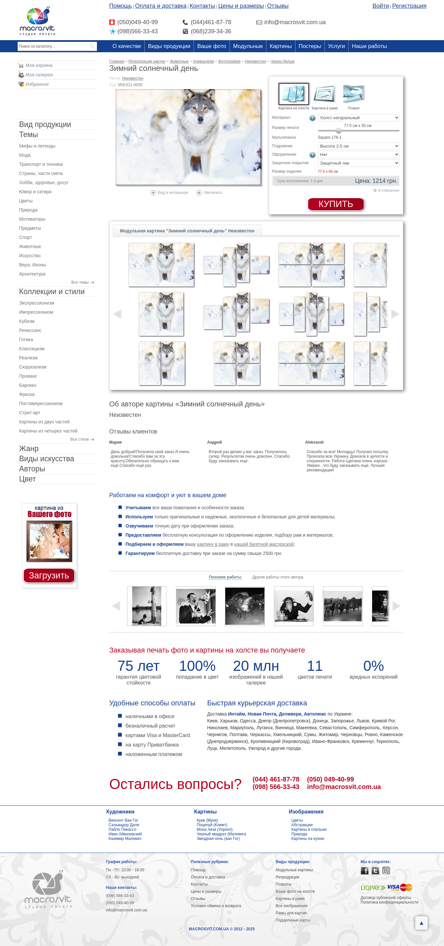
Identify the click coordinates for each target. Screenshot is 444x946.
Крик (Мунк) (207, 820)
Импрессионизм (36, 312)
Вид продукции (45, 124)
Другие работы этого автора (277, 577)
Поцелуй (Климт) (212, 825)
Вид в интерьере (173, 192)
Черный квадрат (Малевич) (221, 834)
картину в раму (213, 544)
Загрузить (49, 575)
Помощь (120, 6)
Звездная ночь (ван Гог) (218, 838)
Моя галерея (39, 74)
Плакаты (284, 884)
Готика (26, 339)
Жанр (29, 448)
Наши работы (369, 46)
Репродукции (287, 877)
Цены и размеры (241, 6)
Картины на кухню (308, 838)
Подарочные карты (293, 920)
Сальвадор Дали (124, 825)
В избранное (388, 190)
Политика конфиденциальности (390, 902)
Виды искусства (46, 458)
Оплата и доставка (160, 6)
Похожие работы (226, 577)
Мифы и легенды (37, 146)
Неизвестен (132, 78)
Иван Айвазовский (125, 834)
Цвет (27, 479)
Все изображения (292, 906)
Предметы (30, 228)
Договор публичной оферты (386, 897)
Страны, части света (41, 173)
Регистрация (409, 6)
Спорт (25, 237)
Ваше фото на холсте (295, 891)
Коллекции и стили (52, 291)
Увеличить (213, 192)
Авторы (32, 469)
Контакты (202, 6)
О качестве (127, 46)
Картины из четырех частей (48, 431)
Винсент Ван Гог (123, 820)
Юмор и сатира (35, 191)
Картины (281, 46)
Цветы (26, 200)
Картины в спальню (309, 829)
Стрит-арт (29, 412)
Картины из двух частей (44, 421)
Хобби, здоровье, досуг (44, 182)
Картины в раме (290, 898)
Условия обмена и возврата (216, 906)
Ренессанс (30, 330)
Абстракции (302, 825)
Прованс (28, 376)
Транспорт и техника (41, 164)
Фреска (27, 394)
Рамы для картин (291, 913)
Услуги (336, 46)
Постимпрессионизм (41, 403)
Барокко (28, 385)
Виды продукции (169, 46)
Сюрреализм (33, 367)
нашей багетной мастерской (264, 544)
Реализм (28, 357)
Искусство (30, 255)
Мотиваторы (32, 219)
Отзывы (278, 6)
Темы (28, 134)
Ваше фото (211, 46)
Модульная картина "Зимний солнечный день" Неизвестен (187, 230)
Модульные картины (294, 870)
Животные (30, 246)
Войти (381, 6)
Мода (25, 155)
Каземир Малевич (125, 838)
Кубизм (27, 321)
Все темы (80, 282)
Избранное (37, 84)
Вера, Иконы (32, 264)
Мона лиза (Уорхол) (215, 829)
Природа (28, 210)
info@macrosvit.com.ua (344, 786)
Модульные (248, 46)
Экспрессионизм (37, 303)
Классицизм (32, 348)
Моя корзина (39, 65)
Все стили (80, 439)
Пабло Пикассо (122, 829)
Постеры (310, 46)
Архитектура (32, 273)
